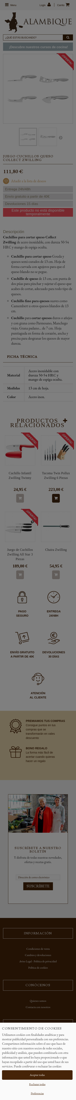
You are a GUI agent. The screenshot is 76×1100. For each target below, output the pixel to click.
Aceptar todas (37, 1075)
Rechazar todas (37, 1084)
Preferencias (37, 1093)
